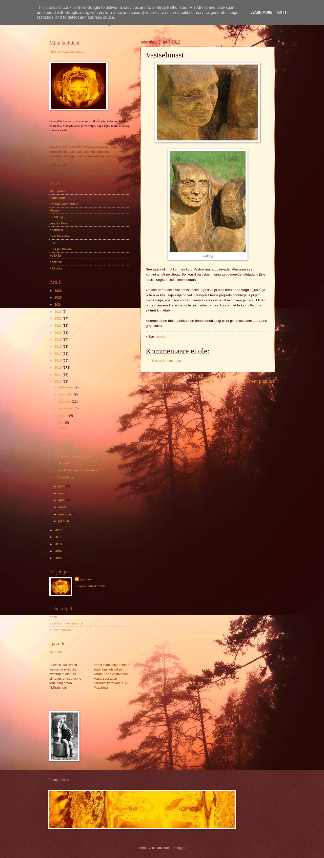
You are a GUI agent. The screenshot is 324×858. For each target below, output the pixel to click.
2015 (58, 367)
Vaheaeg (63, 428)
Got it (282, 12)
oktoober (65, 401)
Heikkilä (55, 255)
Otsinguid (64, 463)
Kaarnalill (56, 230)
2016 (58, 360)
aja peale (56, 652)
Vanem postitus (259, 381)
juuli (61, 422)
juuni (62, 486)
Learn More (261, 12)
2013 (58, 381)
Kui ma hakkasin (61, 630)
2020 (58, 332)
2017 (58, 353)
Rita (52, 243)
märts (62, 507)
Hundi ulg (56, 217)
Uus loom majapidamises (75, 442)
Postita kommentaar (166, 361)
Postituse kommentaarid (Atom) (177, 391)
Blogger (180, 848)
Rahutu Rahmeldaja (63, 204)
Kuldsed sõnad (68, 449)
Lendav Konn (59, 223)
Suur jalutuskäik (60, 249)
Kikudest (63, 435)
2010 (58, 544)
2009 (58, 551)
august (63, 415)
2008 (58, 558)
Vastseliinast (66, 477)
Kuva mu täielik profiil (90, 586)
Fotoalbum (57, 198)
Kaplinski (56, 262)
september (66, 408)
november (66, 394)
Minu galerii (57, 191)
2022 (58, 318)
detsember (66, 387)
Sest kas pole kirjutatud (66, 623)
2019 (58, 339)
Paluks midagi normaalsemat (78, 470)
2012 (58, 530)
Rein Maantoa (59, 236)
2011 (58, 537)
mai (61, 493)
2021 (58, 325)
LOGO (64, 780)
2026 (58, 290)
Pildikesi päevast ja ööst (74, 456)
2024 (58, 304)
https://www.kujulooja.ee (66, 51)
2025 (58, 297)
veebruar (65, 514)
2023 (58, 311)
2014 (58, 374)
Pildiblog (55, 268)
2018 (58, 346)
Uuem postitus (155, 381)
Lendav (85, 579)
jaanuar (64, 521)
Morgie (54, 210)
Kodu (53, 617)
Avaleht (206, 381)
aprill (62, 500)
